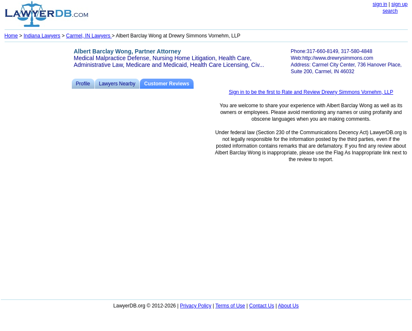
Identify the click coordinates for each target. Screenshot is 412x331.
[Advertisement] (38, 171)
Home (11, 36)
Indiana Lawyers (42, 36)
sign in (380, 4)
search (390, 11)
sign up (399, 4)
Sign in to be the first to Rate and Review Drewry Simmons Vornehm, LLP (311, 92)
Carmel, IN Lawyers (89, 36)
